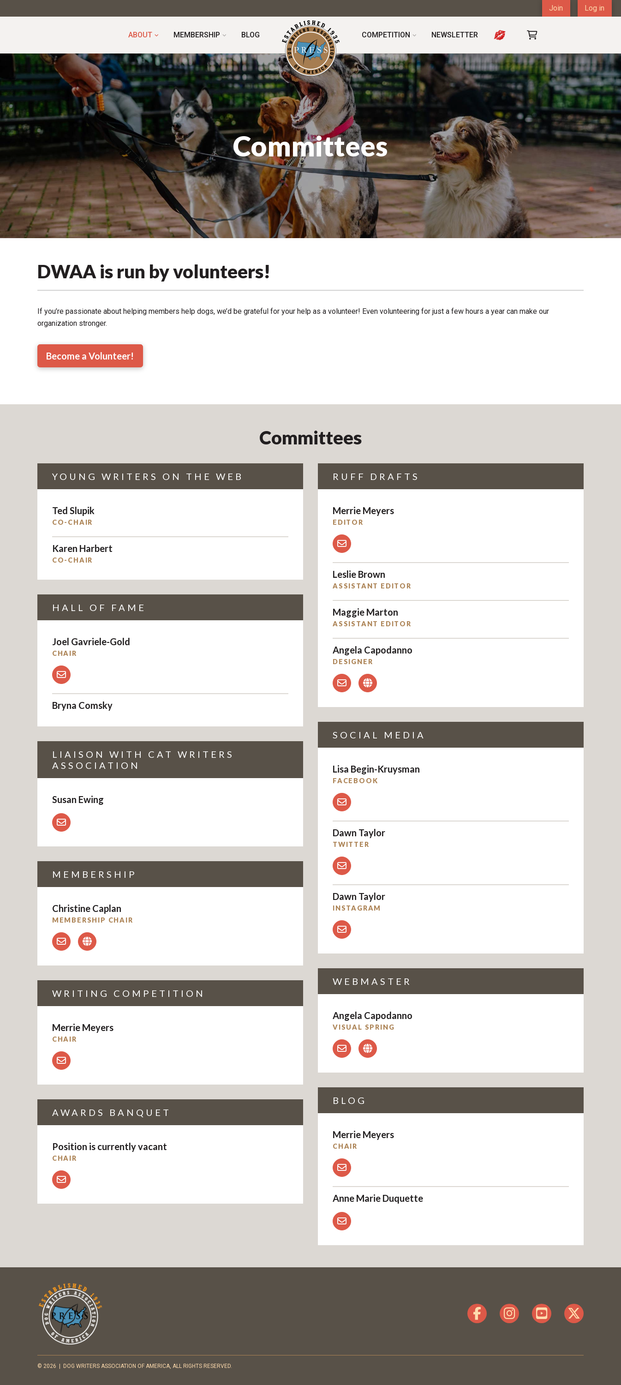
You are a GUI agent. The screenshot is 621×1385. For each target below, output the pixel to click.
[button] (532, 35)
